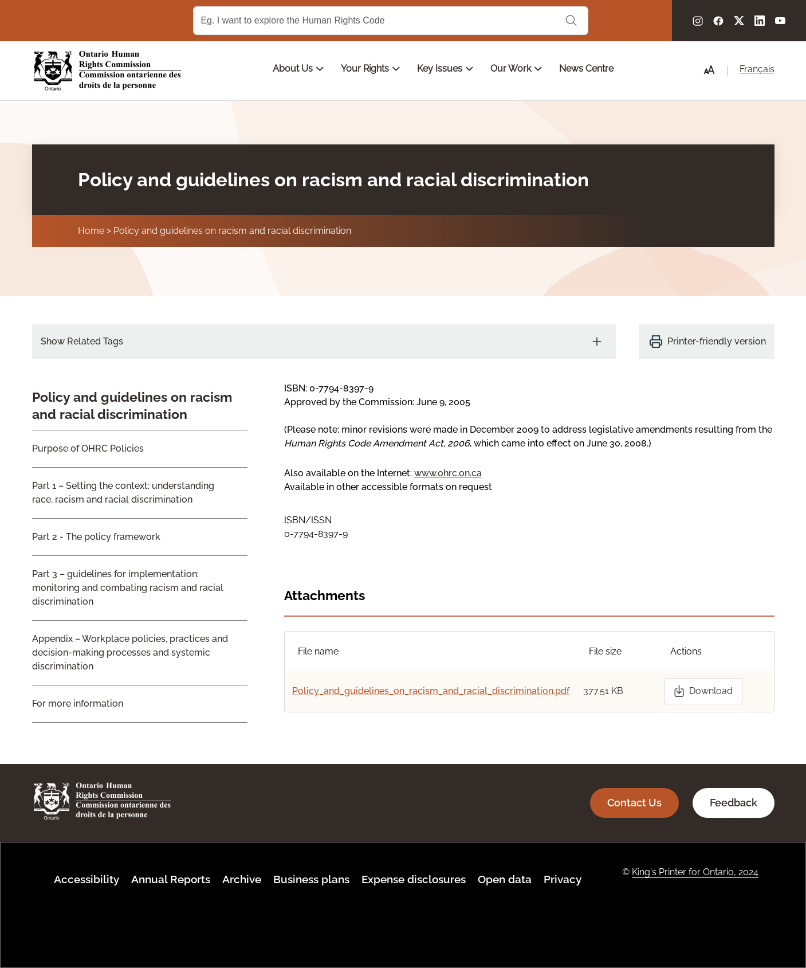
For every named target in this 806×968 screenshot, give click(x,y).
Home (91, 230)
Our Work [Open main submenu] (516, 68)
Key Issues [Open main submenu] (445, 68)
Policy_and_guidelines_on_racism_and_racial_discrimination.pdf (430, 690)
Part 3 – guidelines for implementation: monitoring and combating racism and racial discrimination (127, 588)
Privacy (562, 879)
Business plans (311, 879)
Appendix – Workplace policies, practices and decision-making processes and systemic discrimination (130, 652)
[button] (709, 70)
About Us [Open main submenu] (298, 68)
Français (757, 69)
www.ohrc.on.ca (448, 473)
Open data (505, 879)
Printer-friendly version (716, 341)
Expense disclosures (413, 879)
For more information (77, 703)
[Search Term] (390, 20)
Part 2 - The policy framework (96, 536)
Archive (241, 879)
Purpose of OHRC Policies (88, 448)
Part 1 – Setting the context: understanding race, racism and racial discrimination (123, 492)
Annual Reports (170, 879)
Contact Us (634, 803)
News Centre (586, 68)
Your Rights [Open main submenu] (370, 68)
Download (711, 690)
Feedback (733, 803)
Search (571, 21)
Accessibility (86, 879)
